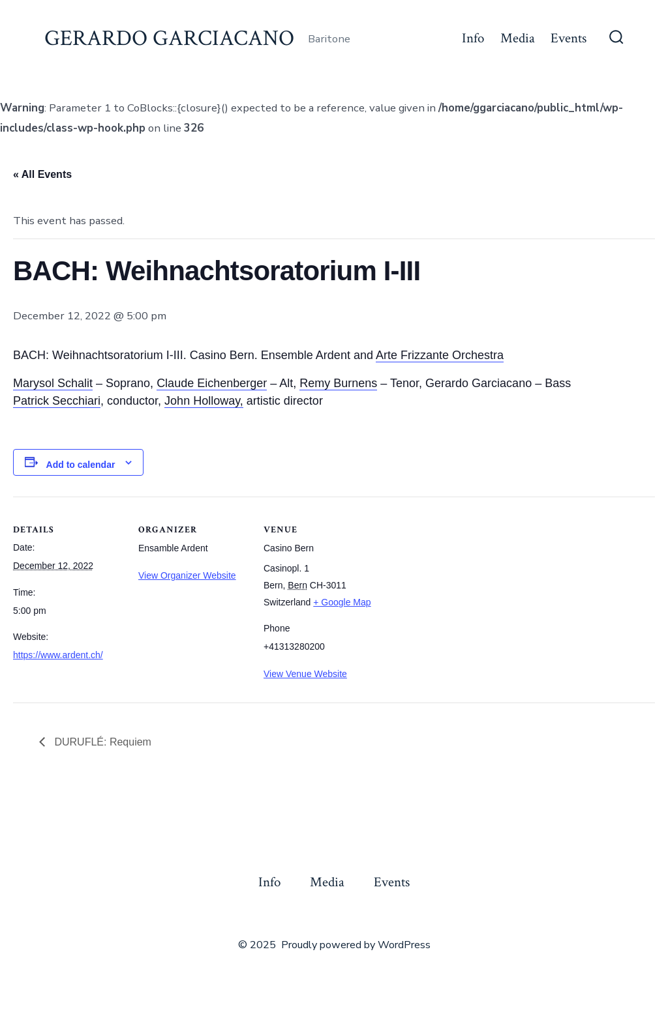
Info (473, 38)
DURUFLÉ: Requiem (101, 741)
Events (568, 38)
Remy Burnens (338, 383)
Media (517, 38)
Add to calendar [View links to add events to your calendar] (80, 464)
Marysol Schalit (53, 383)
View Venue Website (305, 674)
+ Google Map (342, 602)
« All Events (42, 174)
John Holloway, (203, 400)
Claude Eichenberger (212, 383)
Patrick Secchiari (56, 400)
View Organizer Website (187, 575)
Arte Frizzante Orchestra (440, 355)
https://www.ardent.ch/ (58, 655)
